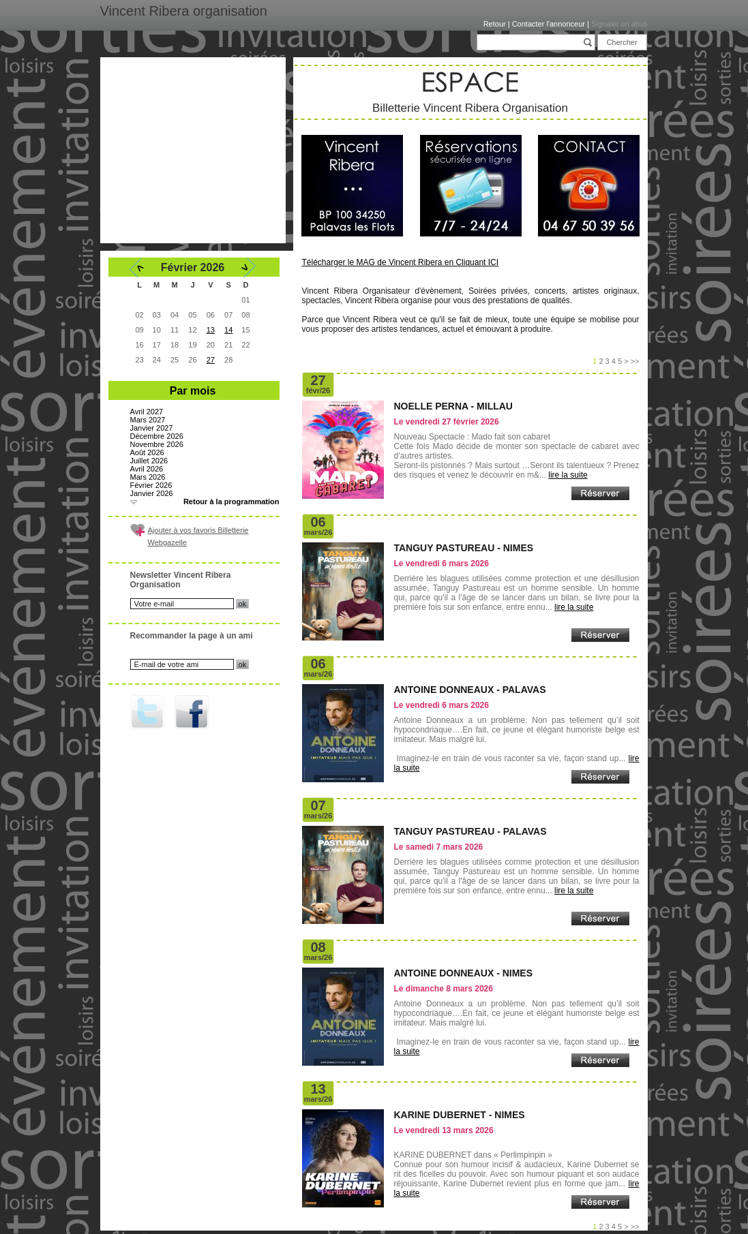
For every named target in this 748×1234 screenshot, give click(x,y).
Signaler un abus (619, 24)
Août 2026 (147, 452)
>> (635, 361)
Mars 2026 (148, 477)
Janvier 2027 (151, 428)
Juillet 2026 (149, 461)
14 (228, 330)
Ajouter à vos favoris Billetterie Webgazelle (198, 536)
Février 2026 (151, 485)
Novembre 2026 (156, 444)
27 (211, 360)
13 (211, 330)
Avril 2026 (147, 469)
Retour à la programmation (231, 501)
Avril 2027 (147, 411)
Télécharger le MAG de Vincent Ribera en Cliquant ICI (400, 262)
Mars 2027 (148, 420)
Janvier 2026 (151, 493)
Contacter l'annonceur (548, 24)
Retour (494, 24)
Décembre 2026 (156, 436)
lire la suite (567, 475)
